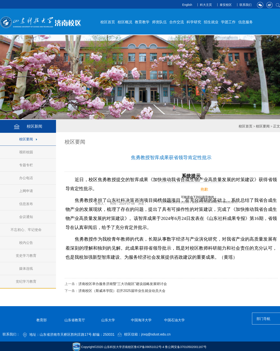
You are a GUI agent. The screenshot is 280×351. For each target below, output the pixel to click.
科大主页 (206, 4)
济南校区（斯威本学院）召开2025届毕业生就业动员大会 (121, 291)
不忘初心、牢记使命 (28, 230)
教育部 (41, 320)
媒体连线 (28, 268)
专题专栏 (28, 165)
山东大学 (108, 320)
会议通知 (28, 217)
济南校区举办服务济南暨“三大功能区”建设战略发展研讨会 (122, 284)
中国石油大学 (174, 320)
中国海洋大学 (141, 320)
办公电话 (28, 178)
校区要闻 (28, 139)
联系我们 (246, 4)
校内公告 (28, 242)
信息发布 (28, 204)
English (187, 4)
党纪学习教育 (28, 281)
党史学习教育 (28, 255)
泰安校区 (226, 4)
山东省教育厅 (74, 320)
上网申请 (28, 191)
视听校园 (28, 152)
